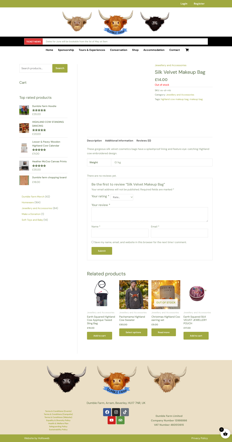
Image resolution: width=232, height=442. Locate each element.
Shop (135, 50)
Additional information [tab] (119, 140)
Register (199, 3)
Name (96, 226)
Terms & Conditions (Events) (58, 411)
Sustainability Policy (58, 429)
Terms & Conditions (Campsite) (58, 414)
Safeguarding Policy (58, 426)
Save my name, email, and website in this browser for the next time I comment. (140, 242)
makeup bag (196, 99)
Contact (174, 50)
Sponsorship (66, 50)
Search (60, 68)
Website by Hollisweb (36, 438)
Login (184, 3)
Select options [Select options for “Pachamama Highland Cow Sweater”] (133, 332)
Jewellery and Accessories (170, 65)
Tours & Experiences (92, 50)
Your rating (100, 196)
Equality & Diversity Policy (58, 420)
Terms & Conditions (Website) (58, 417)
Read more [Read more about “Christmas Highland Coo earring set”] (163, 332)
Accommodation (153, 50)
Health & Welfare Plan (58, 423)
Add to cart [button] (99, 335)
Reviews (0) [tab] (143, 140)
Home (49, 50)
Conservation (118, 50)
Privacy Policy (199, 438)
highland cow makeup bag (174, 99)
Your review (101, 205)
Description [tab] (94, 140)
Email (155, 226)
